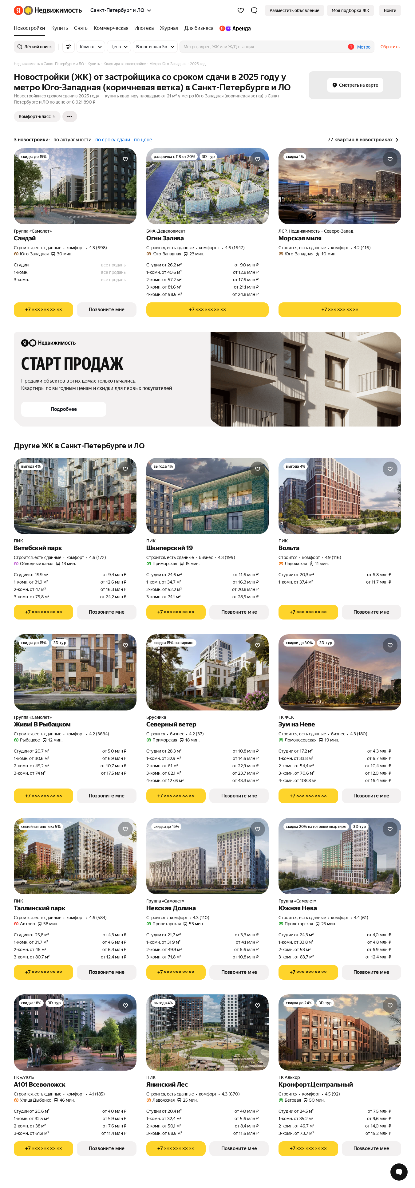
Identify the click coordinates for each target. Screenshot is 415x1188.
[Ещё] (69, 116)
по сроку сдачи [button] (112, 140)
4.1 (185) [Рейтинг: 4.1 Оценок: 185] (97, 1094)
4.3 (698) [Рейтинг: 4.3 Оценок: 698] (98, 247)
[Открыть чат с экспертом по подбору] (399, 1172)
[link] (390, 10)
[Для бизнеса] (198, 28)
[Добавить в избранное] (125, 159)
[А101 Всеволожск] (75, 1032)
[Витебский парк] (75, 496)
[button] (254, 10)
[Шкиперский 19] (207, 496)
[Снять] (81, 28)
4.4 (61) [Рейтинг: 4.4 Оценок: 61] (361, 917)
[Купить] (59, 28)
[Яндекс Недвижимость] (53, 10)
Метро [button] (363, 47)
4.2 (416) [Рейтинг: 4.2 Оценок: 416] (362, 247)
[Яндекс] (18, 10)
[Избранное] (240, 10)
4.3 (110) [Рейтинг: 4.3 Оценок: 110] (201, 917)
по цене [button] (143, 140)
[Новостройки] (31, 28)
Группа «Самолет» (33, 231)
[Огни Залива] (207, 186)
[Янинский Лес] (207, 1032)
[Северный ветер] (207, 672)
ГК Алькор (289, 1077)
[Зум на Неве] (340, 672)
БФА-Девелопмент (165, 231)
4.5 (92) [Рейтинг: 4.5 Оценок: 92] (332, 1094)
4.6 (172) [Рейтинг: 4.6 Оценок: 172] (97, 557)
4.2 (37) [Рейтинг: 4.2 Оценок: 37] (196, 733)
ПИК (18, 540)
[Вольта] (340, 496)
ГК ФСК (286, 717)
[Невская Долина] (207, 856)
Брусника (156, 717)
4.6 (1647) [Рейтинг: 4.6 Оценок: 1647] (235, 247)
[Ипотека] (144, 28)
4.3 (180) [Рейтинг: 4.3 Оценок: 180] (358, 733)
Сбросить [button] (390, 46)
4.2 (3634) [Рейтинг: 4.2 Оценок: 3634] (99, 733)
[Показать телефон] (43, 309)
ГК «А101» (24, 1077)
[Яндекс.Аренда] (233, 28)
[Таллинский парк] (75, 856)
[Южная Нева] (340, 856)
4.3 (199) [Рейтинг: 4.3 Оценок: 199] (226, 557)
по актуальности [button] (72, 140)
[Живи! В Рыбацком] (75, 672)
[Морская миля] (340, 186)
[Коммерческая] (111, 28)
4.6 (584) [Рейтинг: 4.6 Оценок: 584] (98, 917)
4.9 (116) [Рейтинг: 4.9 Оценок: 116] (333, 557)
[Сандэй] (75, 186)
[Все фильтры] (68, 47)
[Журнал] (169, 28)
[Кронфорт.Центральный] (340, 1032)
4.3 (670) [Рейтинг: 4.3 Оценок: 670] (231, 1094)
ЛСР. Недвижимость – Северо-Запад (316, 231)
